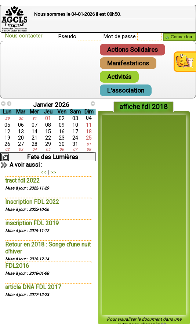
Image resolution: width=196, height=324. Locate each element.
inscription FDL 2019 (32, 223)
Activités (119, 76)
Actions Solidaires (132, 49)
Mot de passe (120, 36)
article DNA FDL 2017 (33, 287)
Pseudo (67, 36)
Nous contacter (24, 36)
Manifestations (128, 63)
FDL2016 (17, 265)
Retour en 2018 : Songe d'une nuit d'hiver (48, 248)
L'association (125, 90)
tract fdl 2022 (22, 180)
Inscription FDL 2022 (32, 201)
